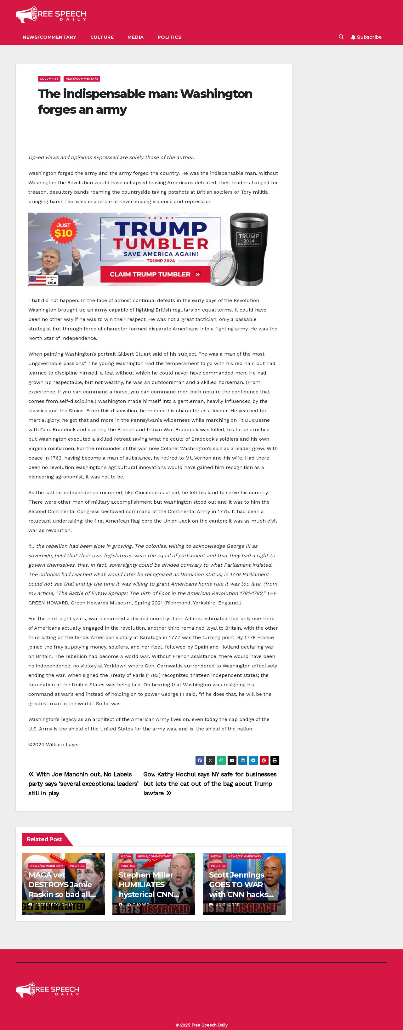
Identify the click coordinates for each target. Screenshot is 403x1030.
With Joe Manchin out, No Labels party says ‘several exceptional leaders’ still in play (83, 784)
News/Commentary (50, 37)
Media (136, 37)
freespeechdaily (51, 904)
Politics (170, 37)
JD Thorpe (134, 904)
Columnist (49, 78)
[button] (341, 37)
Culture (102, 37)
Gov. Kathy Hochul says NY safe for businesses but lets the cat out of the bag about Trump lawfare (210, 784)
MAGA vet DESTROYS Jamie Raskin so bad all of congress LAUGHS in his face (63, 894)
